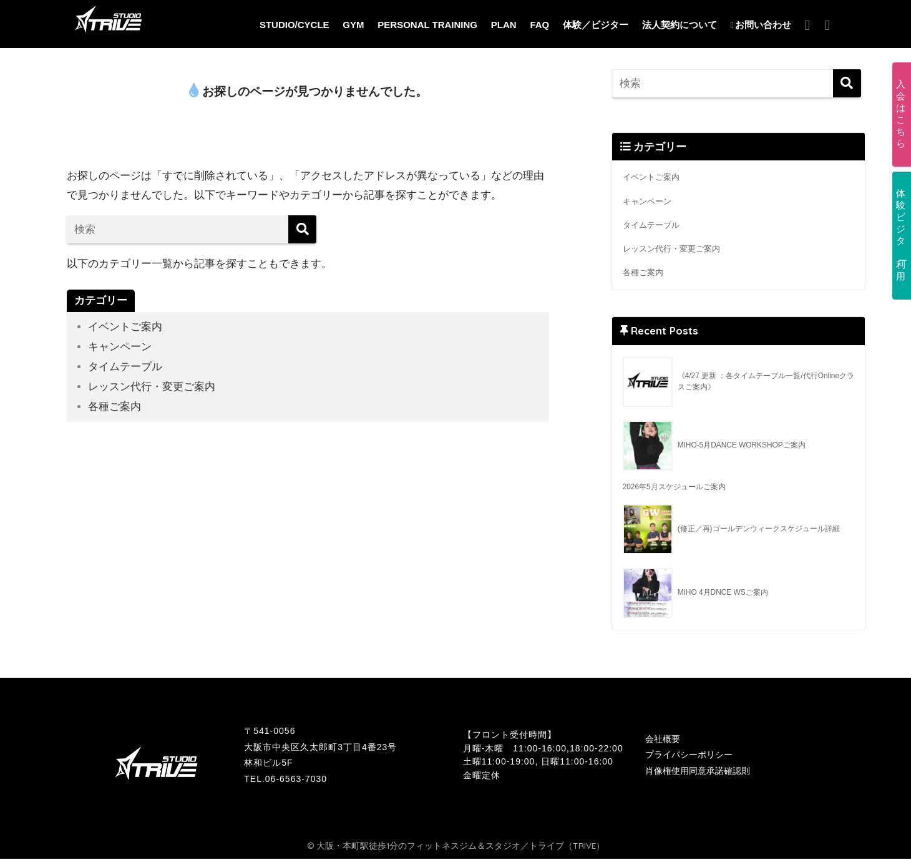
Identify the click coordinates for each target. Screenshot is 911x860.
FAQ (539, 24)
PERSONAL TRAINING (427, 24)
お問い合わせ (761, 24)
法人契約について (679, 24)
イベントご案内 (125, 327)
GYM (353, 24)
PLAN (504, 24)
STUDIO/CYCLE (294, 24)
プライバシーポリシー (689, 756)
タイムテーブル (125, 366)
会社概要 (662, 740)
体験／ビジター (595, 24)
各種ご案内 (114, 405)
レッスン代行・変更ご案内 (151, 385)
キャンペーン (120, 347)
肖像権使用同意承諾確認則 (697, 772)
